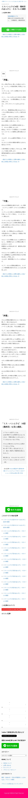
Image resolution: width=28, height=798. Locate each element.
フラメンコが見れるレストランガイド (12, 783)
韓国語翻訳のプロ (13, 16)
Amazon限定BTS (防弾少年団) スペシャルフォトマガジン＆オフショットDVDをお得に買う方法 (14, 471)
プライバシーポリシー (9, 770)
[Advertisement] (14, 54)
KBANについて (7, 763)
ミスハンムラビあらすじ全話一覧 (10, 609)
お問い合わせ (7, 765)
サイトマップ (7, 767)
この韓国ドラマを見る (14, 30)
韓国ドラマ (22, 609)
